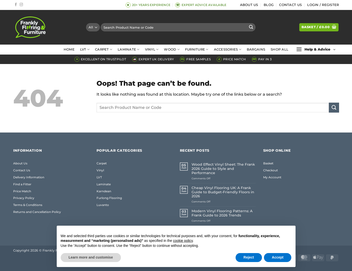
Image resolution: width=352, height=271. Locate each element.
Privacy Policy (23, 198)
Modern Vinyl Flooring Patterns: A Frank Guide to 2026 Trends (222, 213)
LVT (85, 49)
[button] (323, 5)
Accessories (227, 49)
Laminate (129, 49)
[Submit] (251, 27)
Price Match (22, 191)
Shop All (279, 49)
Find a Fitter (22, 184)
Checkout (270, 170)
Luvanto (103, 205)
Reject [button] (249, 257)
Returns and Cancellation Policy (37, 212)
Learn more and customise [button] (91, 257)
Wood (171, 49)
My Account (272, 177)
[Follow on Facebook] (16, 5)
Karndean (104, 191)
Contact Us (290, 5)
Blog (269, 5)
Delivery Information (28, 177)
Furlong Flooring (109, 198)
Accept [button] (278, 257)
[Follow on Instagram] (21, 5)
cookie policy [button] (183, 241)
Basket (268, 163)
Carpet (103, 49)
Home (69, 49)
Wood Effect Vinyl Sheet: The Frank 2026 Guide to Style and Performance (223, 168)
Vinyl (152, 49)
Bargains (256, 49)
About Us (249, 5)
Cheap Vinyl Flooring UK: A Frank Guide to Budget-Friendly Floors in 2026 (223, 192)
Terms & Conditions (27, 205)
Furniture (196, 49)
